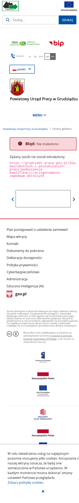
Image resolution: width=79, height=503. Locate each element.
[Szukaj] (31, 19)
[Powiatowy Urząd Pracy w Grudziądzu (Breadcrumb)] (25, 128)
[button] (43, 491)
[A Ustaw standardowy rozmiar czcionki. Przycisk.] (30, 56)
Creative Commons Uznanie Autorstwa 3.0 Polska (47, 337)
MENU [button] (39, 115)
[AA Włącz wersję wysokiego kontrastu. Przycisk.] (53, 56)
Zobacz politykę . (26, 482)
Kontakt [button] (17, 56)
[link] (26, 43)
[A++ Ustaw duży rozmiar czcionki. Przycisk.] (41, 56)
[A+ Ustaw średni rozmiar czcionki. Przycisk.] (35, 56)
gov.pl (17, 294)
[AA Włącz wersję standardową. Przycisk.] (47, 56)
